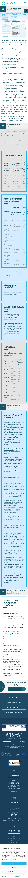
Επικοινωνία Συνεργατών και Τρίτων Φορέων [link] (14, 820)
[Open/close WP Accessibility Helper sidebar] (26, 11)
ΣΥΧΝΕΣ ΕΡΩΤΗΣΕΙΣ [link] (14, 718)
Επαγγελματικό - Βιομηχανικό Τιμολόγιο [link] (17, 591)
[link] (8, 3)
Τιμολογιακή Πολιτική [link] (14, 124)
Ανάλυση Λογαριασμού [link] (14, 8)
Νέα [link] (14, 836)
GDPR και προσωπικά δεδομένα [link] (19, 875)
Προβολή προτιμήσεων (14, 872)
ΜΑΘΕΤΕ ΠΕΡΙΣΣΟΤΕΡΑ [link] (16, 679)
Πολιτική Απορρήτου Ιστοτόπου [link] (6, 875)
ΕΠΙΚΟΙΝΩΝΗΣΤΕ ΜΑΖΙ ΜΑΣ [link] (14, 732)
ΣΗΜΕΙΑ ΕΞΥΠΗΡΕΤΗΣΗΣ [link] (14, 723)
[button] (26, 845)
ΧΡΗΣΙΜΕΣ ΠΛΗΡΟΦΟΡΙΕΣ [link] (14, 728)
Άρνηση (14, 867)
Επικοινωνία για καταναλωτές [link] (14, 818)
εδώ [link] (11, 634)
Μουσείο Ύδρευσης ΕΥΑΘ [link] (14, 838)
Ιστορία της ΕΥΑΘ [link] (14, 840)
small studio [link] (20, 746)
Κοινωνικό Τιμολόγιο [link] (14, 405)
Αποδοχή (14, 863)
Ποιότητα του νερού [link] (14, 842)
